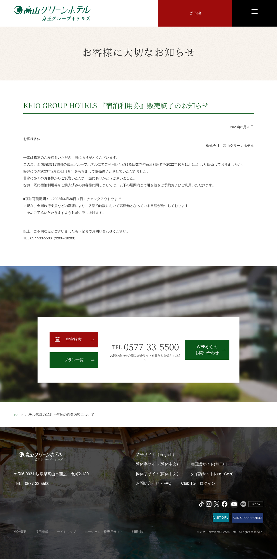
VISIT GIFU (221, 517)
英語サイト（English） (156, 454)
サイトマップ (66, 532)
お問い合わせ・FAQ (153, 483)
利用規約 (138, 532)
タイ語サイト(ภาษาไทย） (213, 474)
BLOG (256, 504)
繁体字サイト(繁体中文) (157, 464)
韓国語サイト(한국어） (210, 464)
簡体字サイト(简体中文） (158, 474)
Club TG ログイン (198, 483)
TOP (16, 414)
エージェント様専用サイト (104, 532)
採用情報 (41, 532)
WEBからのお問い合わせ (207, 350)
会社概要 (20, 532)
